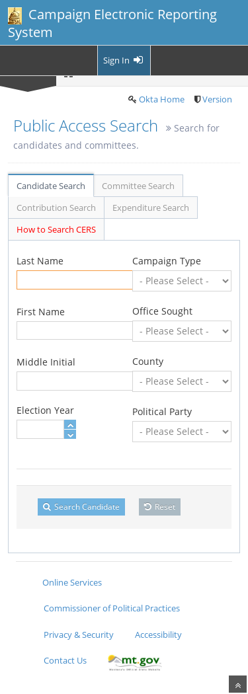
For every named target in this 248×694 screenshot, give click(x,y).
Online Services (72, 582)
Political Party (162, 411)
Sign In (124, 60)
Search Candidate (81, 506)
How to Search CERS (56, 229)
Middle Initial (46, 362)
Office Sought (162, 311)
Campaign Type (166, 260)
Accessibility (158, 634)
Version (217, 99)
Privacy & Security (79, 634)
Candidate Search (51, 186)
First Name (41, 311)
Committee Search (138, 186)
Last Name (40, 260)
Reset (159, 506)
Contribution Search (56, 207)
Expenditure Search (150, 207)
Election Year (45, 410)
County (147, 361)
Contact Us (65, 660)
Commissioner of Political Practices (112, 608)
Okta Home (162, 99)
